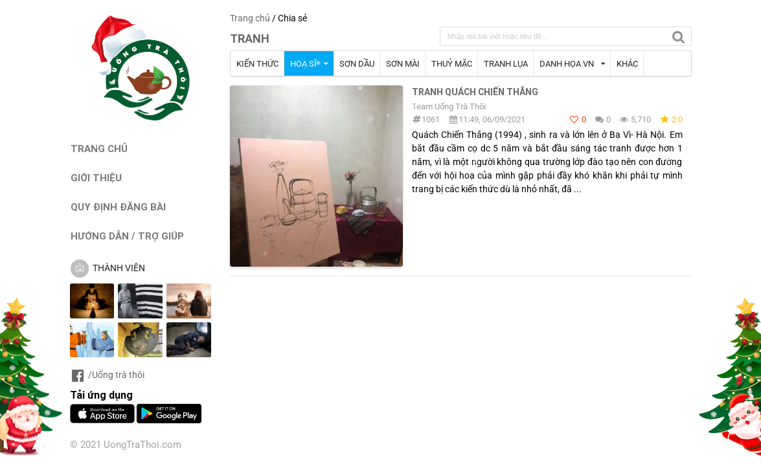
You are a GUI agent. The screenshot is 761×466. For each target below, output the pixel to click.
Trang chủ (250, 18)
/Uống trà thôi (107, 375)
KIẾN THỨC (257, 64)
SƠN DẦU (356, 64)
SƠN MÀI (403, 64)
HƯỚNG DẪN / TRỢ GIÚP (127, 236)
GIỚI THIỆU (96, 178)
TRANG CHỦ (99, 148)
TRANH (249, 38)
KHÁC (627, 64)
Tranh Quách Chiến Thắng (475, 92)
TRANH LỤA (506, 64)
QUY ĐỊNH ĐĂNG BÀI (118, 207)
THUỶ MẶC (451, 64)
